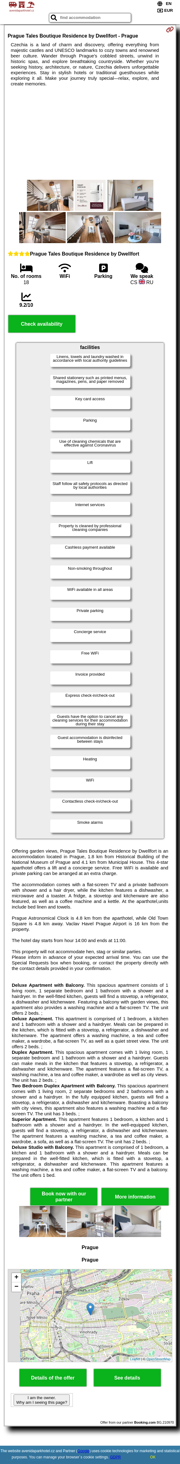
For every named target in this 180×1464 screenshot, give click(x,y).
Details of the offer (52, 1377)
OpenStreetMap (159, 1359)
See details (127, 1377)
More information (135, 1196)
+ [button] (17, 1277)
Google (83, 1451)
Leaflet (135, 1359)
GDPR (115, 1457)
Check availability (41, 324)
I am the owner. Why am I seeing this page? (41, 1400)
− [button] (17, 1287)
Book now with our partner (64, 1196)
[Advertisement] (90, 133)
